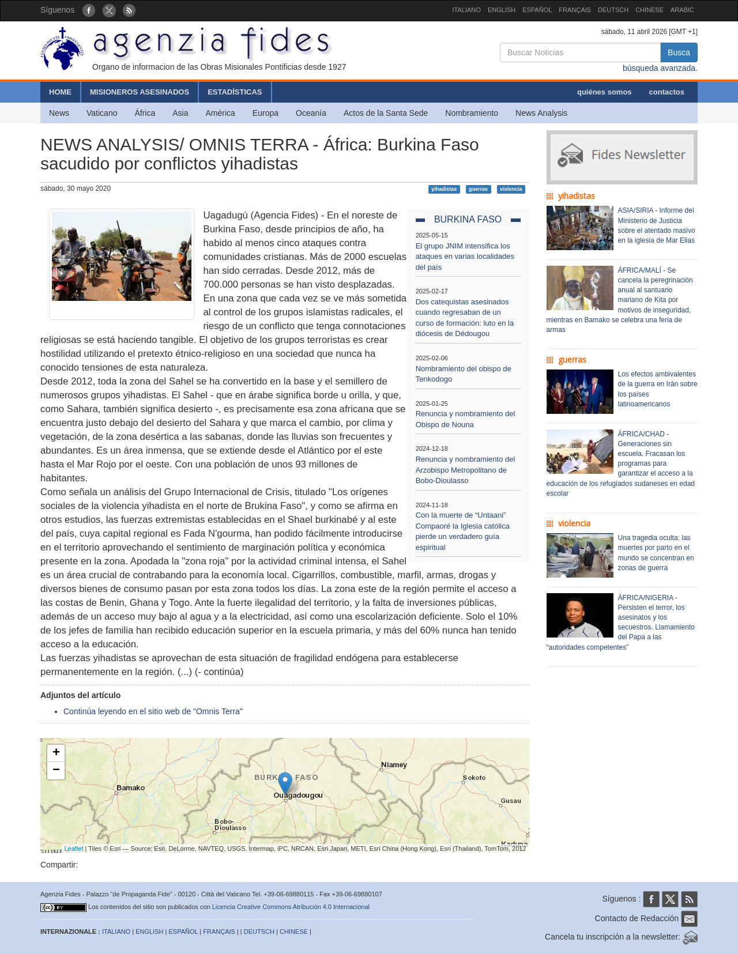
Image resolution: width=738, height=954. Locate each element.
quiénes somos (604, 92)
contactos (666, 92)
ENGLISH (501, 9)
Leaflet (74, 848)
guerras (478, 189)
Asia (180, 113)
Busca (679, 52)
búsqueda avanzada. (660, 68)
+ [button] (56, 753)
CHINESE (649, 9)
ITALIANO (467, 9)
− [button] (56, 770)
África (144, 113)
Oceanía (311, 113)
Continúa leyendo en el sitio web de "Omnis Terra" (153, 711)
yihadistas (444, 189)
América (220, 113)
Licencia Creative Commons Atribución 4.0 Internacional (291, 906)
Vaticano (101, 113)
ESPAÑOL (537, 9)
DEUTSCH (613, 9)
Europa (265, 113)
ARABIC (682, 9)
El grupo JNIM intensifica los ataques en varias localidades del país (465, 257)
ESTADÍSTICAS (235, 92)
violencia (511, 189)
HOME (60, 92)
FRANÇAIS (575, 9)
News (59, 113)
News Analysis (541, 113)
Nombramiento (471, 113)
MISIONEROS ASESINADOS (139, 92)
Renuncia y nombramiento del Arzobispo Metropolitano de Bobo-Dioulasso (465, 470)
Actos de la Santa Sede (386, 113)
